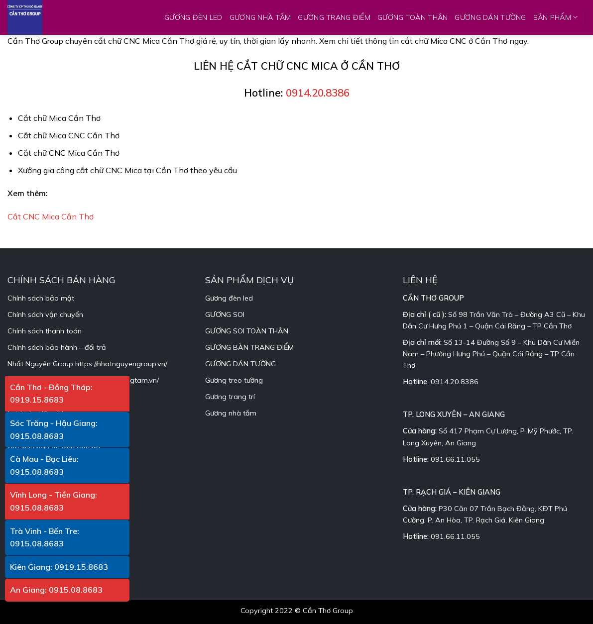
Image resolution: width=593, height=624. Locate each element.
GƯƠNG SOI (224, 314)
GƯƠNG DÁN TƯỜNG (490, 17)
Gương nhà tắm (230, 413)
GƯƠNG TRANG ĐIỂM (334, 17)
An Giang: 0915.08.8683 (56, 590)
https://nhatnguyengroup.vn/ (121, 363)
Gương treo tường (234, 380)
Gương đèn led (229, 298)
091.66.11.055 (455, 459)
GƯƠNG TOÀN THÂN (412, 17)
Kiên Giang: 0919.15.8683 (59, 567)
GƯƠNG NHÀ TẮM (260, 17)
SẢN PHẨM (555, 17)
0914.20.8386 (318, 92)
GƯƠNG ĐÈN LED (193, 17)
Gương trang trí (230, 396)
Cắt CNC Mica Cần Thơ (50, 216)
